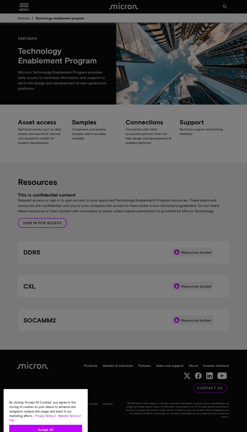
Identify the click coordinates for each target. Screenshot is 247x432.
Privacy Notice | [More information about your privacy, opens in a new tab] (45, 425)
